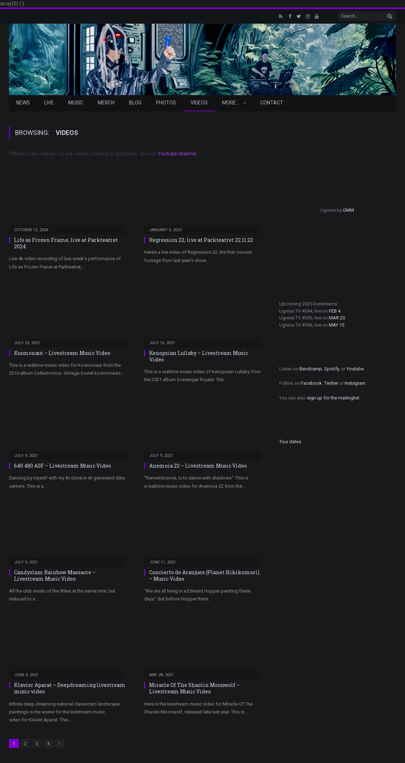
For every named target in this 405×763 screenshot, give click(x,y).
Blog (135, 103)
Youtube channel (177, 153)
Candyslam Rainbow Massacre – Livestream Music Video (55, 575)
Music (75, 103)
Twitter (331, 383)
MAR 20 (337, 317)
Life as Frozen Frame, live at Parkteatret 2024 (66, 243)
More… (230, 103)
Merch (106, 103)
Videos (199, 103)
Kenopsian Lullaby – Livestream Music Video (198, 356)
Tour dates (290, 441)
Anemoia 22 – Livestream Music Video (198, 465)
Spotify (331, 368)
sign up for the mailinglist (333, 398)
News (23, 103)
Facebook (311, 383)
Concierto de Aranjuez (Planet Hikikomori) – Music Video (204, 575)
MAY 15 (336, 325)
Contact (271, 103)
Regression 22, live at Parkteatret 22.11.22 (201, 240)
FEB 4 (334, 311)
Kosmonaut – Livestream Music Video (62, 353)
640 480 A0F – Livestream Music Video (62, 465)
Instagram (355, 383)
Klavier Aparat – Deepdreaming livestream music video (69, 688)
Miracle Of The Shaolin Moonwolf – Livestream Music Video (194, 688)
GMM (348, 210)
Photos (166, 103)
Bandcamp (310, 368)
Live (49, 103)
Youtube (355, 368)
